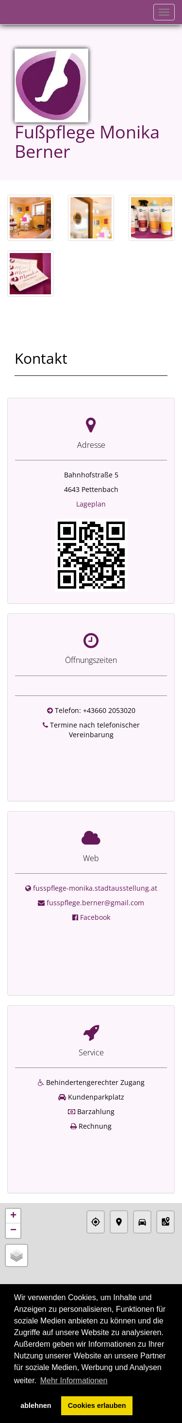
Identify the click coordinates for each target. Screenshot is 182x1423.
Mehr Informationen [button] (74, 1380)
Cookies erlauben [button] (97, 1405)
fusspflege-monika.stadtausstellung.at (95, 875)
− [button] (13, 1189)
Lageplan (91, 503)
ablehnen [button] (35, 1405)
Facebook (95, 904)
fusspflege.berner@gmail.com (95, 890)
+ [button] (13, 1175)
